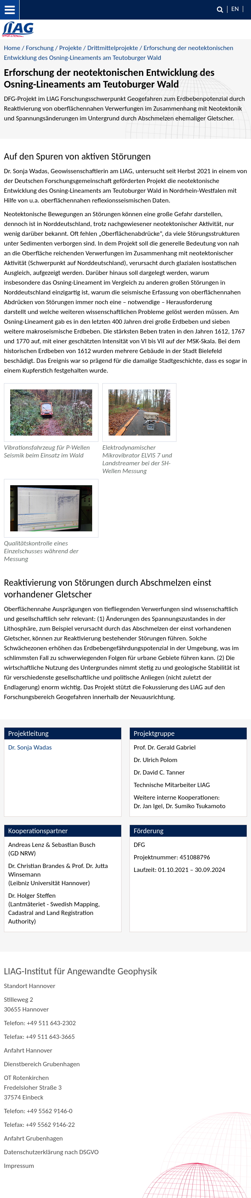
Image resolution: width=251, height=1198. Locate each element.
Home (12, 48)
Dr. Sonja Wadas (30, 747)
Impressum (19, 1166)
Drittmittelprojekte (112, 48)
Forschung (40, 48)
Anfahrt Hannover (28, 1050)
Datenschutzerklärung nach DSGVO (51, 1152)
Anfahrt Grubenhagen (33, 1138)
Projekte (70, 48)
